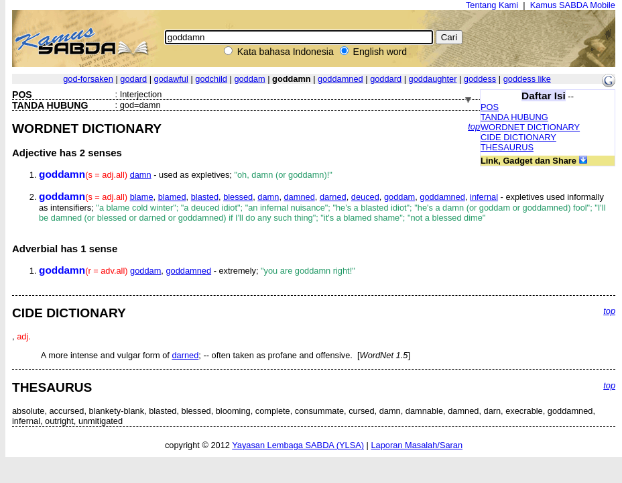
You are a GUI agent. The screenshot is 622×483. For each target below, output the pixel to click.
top (474, 126)
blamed (172, 197)
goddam (249, 79)
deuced (365, 197)
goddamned (340, 79)
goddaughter (433, 79)
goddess (480, 79)
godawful (171, 79)
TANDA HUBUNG (514, 117)
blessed (238, 197)
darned (333, 197)
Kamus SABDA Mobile (572, 5)
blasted (205, 197)
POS (490, 107)
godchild (211, 79)
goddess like (527, 79)
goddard (385, 79)
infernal (484, 197)
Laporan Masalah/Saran (416, 445)
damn (140, 175)
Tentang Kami (492, 5)
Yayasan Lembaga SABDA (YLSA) (298, 445)
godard (133, 79)
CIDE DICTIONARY (518, 137)
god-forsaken (88, 79)
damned (299, 197)
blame (141, 197)
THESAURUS (507, 147)
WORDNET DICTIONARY (530, 127)
